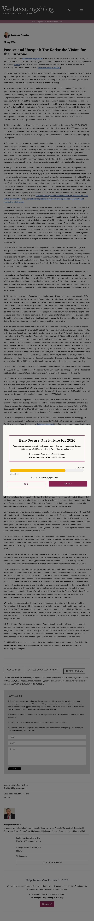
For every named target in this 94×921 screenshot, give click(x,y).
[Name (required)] (47, 737)
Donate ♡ (47, 904)
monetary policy (21, 788)
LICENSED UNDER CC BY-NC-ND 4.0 (43, 670)
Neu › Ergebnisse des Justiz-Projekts (47, 21)
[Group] (28, 7)
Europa (7, 797)
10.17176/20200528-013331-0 (30, 684)
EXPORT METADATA (74, 671)
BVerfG (6, 788)
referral (17, 64)
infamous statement (45, 424)
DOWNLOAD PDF (13, 670)
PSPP (12, 788)
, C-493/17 (49, 67)
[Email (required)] (47, 743)
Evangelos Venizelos (20, 34)
